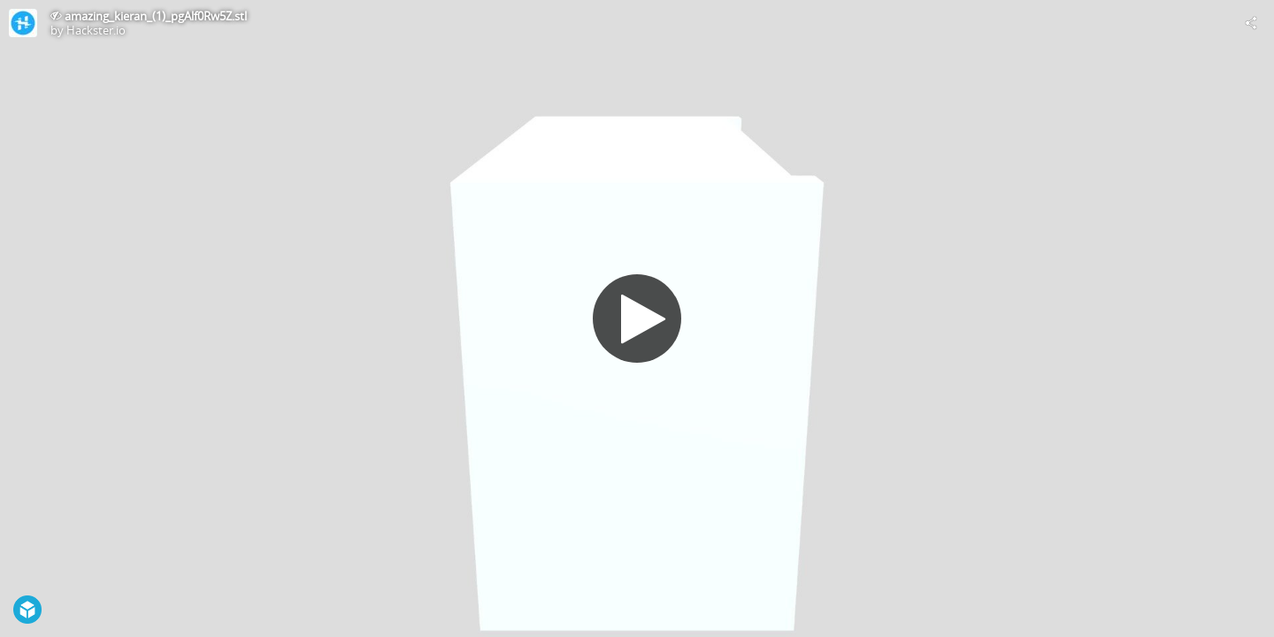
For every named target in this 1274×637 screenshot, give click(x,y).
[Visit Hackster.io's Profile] (23, 23)
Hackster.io (96, 30)
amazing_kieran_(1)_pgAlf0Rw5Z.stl (156, 16)
